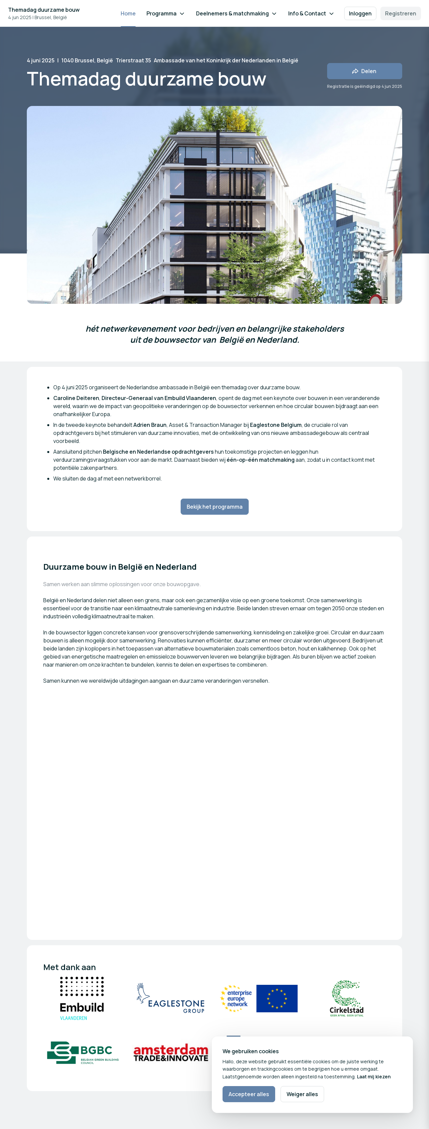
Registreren (400, 13)
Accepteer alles (249, 1094)
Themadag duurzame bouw (44, 9)
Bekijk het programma (215, 506)
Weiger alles (302, 1094)
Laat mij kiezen (374, 1076)
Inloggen (360, 13)
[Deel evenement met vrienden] (364, 71)
